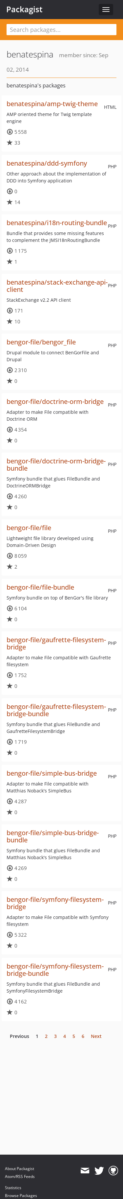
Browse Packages (21, 1195)
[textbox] (61, 29)
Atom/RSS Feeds (20, 1176)
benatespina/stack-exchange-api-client (57, 286)
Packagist (24, 9)
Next (96, 1036)
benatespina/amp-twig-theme (52, 103)
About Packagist (19, 1168)
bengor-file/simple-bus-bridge (52, 773)
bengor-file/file (29, 527)
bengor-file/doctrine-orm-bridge (55, 401)
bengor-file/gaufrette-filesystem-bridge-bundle (56, 710)
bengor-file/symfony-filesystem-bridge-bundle (55, 970)
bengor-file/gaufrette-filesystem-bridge (56, 643)
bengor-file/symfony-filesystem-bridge (55, 903)
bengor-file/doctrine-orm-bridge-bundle (56, 465)
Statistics (13, 1187)
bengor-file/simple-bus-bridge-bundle (53, 836)
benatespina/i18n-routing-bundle (57, 222)
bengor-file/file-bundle (40, 587)
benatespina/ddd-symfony (47, 163)
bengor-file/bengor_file (41, 342)
